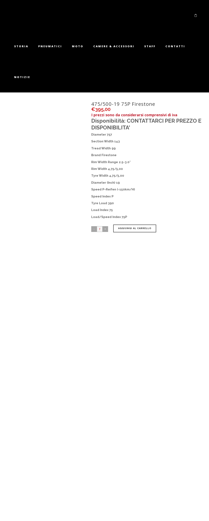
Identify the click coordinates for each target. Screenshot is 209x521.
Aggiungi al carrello (134, 228)
